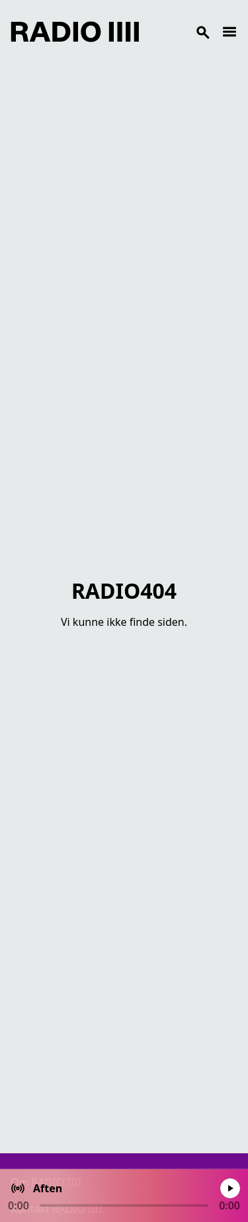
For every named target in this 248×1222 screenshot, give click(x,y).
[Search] (180, 31)
